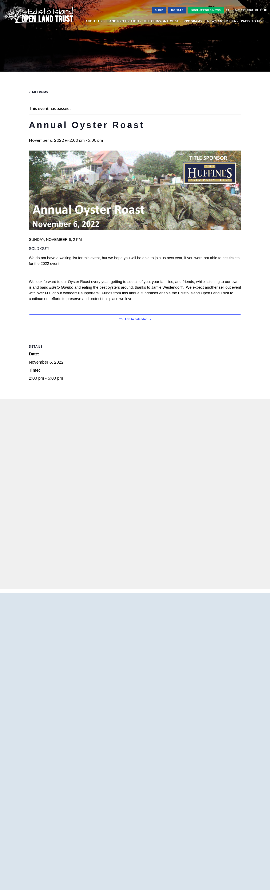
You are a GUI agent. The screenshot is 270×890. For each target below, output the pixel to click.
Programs (194, 21)
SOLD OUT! (39, 249)
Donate (177, 10)
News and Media (222, 21)
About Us (95, 21)
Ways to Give (254, 21)
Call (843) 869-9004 (239, 10)
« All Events (38, 92)
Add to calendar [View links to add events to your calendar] (136, 319)
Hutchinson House (162, 21)
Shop (159, 10)
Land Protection (124, 21)
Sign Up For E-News (206, 10)
